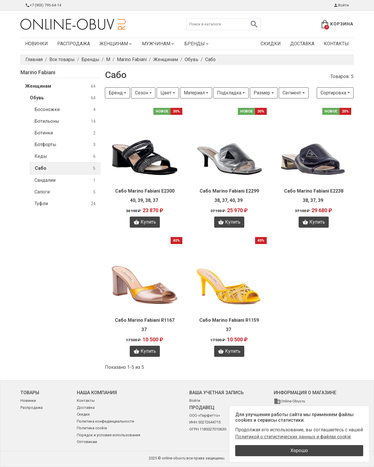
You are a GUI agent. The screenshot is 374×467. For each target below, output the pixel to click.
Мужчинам (158, 43)
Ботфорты (65, 145)
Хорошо (299, 450)
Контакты (336, 43)
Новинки (36, 43)
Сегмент (292, 93)
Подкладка (229, 93)
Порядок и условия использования (108, 435)
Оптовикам (87, 442)
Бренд (116, 93)
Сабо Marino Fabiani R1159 (229, 320)
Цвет (166, 93)
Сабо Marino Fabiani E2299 (229, 191)
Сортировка (333, 93)
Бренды (196, 43)
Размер (262, 93)
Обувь (63, 98)
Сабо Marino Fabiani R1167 (144, 320)
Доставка (302, 43)
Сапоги (65, 192)
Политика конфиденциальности (105, 421)
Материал (194, 93)
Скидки (271, 43)
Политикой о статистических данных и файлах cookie (293, 437)
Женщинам (116, 43)
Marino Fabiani (37, 72)
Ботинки (65, 133)
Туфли (65, 204)
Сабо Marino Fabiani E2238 (313, 191)
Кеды (65, 156)
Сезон (141, 93)
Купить (145, 222)
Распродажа (73, 43)
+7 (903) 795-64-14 (43, 5)
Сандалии (65, 180)
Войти (341, 5)
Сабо (65, 168)
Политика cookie (92, 428)
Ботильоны (65, 121)
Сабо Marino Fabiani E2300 (144, 191)
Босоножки (65, 110)
